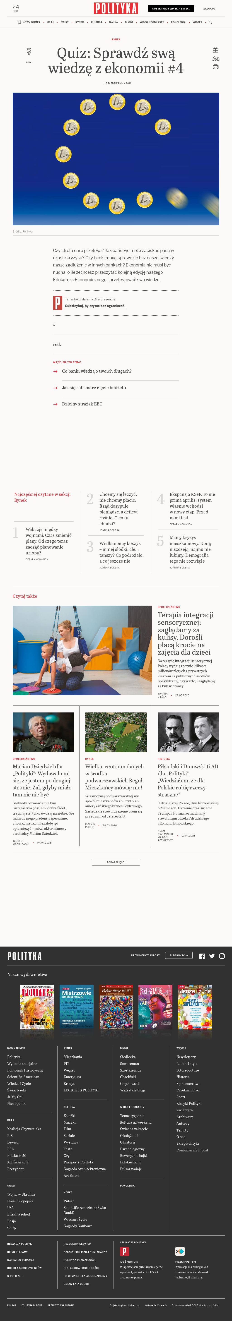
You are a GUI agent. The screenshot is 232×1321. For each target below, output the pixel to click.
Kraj (50, 22)
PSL (10, 1149)
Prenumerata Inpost (145, 955)
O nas (180, 1136)
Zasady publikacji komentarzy (85, 1252)
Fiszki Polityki (185, 1262)
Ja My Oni (15, 1097)
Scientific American (23, 1077)
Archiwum (184, 1117)
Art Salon (71, 1175)
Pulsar (69, 1201)
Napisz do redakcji (20, 1260)
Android (132, 1262)
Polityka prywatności (79, 1260)
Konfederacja (17, 1162)
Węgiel (69, 1070)
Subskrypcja (179, 955)
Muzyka (70, 1122)
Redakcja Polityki (20, 1244)
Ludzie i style (187, 1063)
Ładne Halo (134, 1305)
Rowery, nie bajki (133, 1155)
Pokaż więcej (116, 862)
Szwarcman (129, 1063)
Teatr (68, 1149)
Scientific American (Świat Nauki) (85, 1210)
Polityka (14, 1057)
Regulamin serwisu (77, 1244)
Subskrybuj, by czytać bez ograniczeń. (95, 306)
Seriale (69, 1135)
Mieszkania (73, 1057)
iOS (122, 1262)
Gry (67, 1155)
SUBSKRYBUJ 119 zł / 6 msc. (170, 8)
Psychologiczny (132, 1149)
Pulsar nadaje (131, 1169)
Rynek (79, 22)
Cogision (122, 1305)
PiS (10, 1135)
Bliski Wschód (18, 1214)
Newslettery (186, 1057)
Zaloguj (209, 8)
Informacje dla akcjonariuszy (85, 1276)
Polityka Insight (32, 1305)
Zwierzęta (184, 1110)
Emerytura (72, 1077)
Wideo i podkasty (152, 22)
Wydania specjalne (22, 1063)
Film (67, 1129)
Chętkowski (129, 1083)
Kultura (96, 22)
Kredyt (69, 1083)
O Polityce (14, 1276)
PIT (66, 1063)
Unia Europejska (20, 1201)
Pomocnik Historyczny (25, 1070)
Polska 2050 (16, 1155)
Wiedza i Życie (19, 1083)
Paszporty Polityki (78, 1162)
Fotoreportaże (187, 1070)
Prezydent (15, 1169)
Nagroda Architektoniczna (85, 1169)
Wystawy (71, 1142)
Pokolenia (178, 22)
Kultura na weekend (136, 1122)
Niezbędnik (16, 1103)
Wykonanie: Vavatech (156, 1305)
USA (10, 1207)
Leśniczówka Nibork (61, 1305)
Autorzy (182, 1123)
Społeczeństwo (188, 1083)
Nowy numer (31, 22)
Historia (183, 1077)
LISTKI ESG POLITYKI (81, 1090)
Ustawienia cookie (76, 1284)
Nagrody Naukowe (78, 1226)
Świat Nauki (16, 1090)
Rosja (11, 1221)
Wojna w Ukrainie (21, 1194)
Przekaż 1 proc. (188, 1090)
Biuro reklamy (17, 1252)
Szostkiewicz (130, 1070)
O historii (127, 1142)
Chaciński (128, 1077)
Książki (69, 1115)
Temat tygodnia (132, 1115)
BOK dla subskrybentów (24, 1268)
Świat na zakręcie (134, 1129)
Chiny (11, 1227)
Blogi (129, 22)
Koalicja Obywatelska (24, 1129)
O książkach (129, 1135)
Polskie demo (130, 1162)
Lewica (13, 1142)
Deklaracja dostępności (81, 1268)
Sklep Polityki (187, 1143)
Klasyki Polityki (189, 1103)
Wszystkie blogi (132, 1090)
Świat (65, 22)
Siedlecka (128, 1057)
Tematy (182, 1130)
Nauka (113, 22)
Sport (180, 1097)
